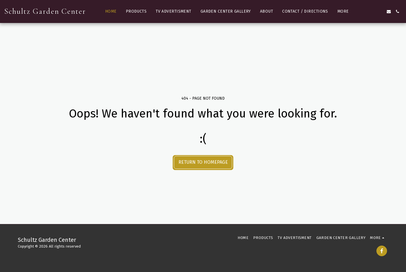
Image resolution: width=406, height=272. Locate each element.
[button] (363, 11)
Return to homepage (203, 162)
